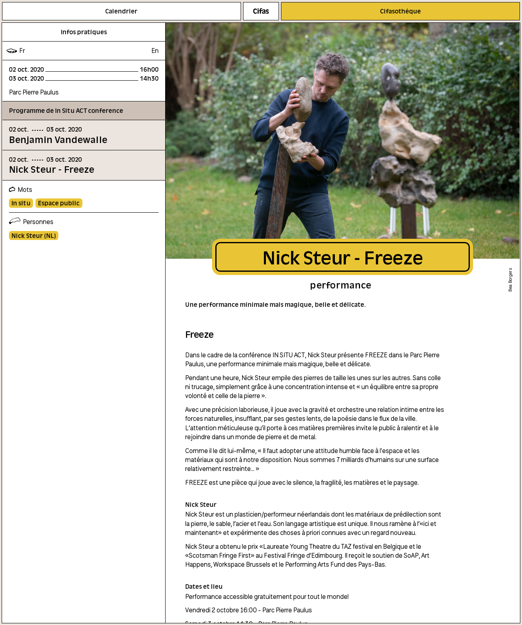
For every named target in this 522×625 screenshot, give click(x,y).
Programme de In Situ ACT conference (66, 110)
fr (22, 50)
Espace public (59, 203)
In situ (21, 203)
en (155, 50)
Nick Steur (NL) (33, 235)
